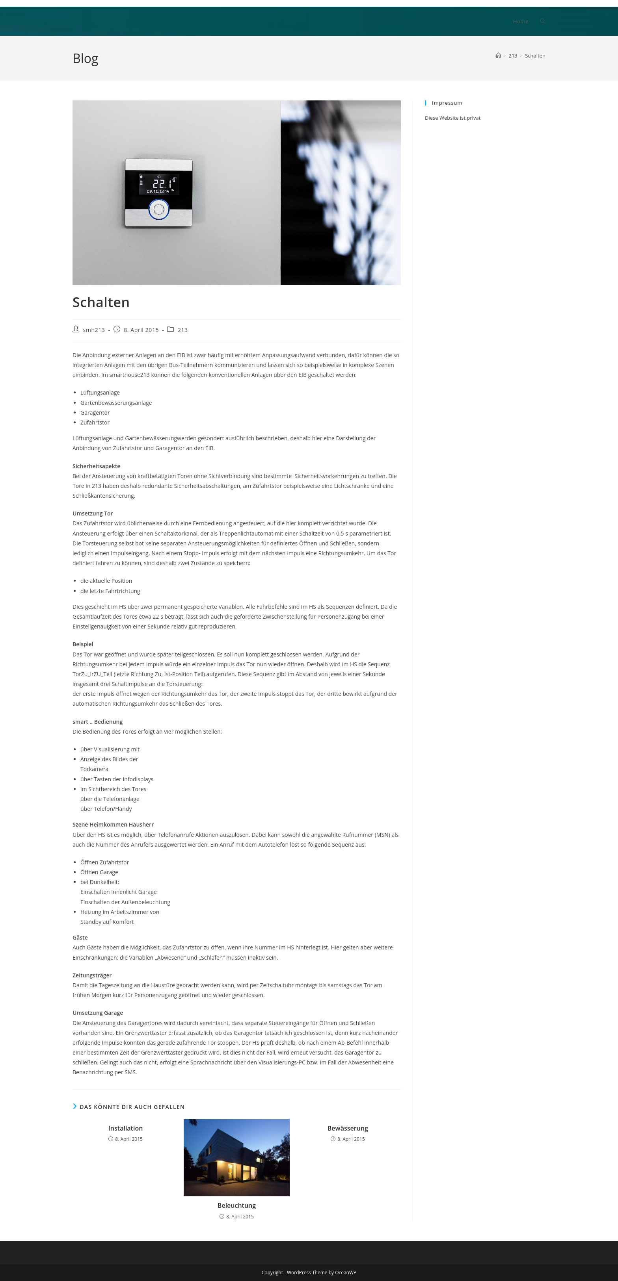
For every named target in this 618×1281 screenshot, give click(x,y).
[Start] (498, 55)
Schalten (535, 55)
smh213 (94, 330)
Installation (125, 1128)
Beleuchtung (237, 1205)
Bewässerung (348, 1128)
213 (183, 330)
